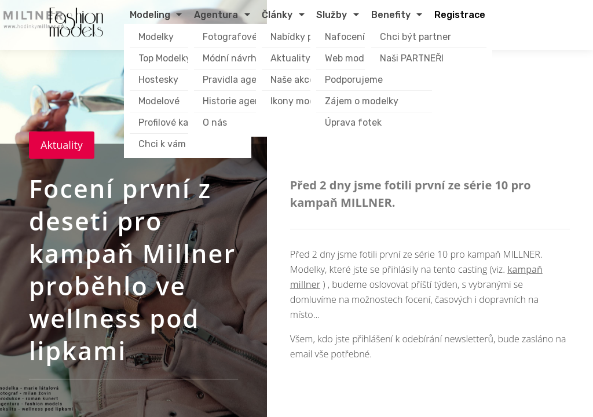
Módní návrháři (235, 58)
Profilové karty (169, 122)
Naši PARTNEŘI (412, 58)
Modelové (159, 101)
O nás (215, 122)
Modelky (156, 36)
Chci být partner (415, 36)
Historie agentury (241, 101)
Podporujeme (354, 79)
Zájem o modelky (361, 101)
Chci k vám (162, 143)
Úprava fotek (353, 122)
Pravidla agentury (242, 79)
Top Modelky (164, 58)
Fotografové (230, 36)
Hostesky (158, 79)
